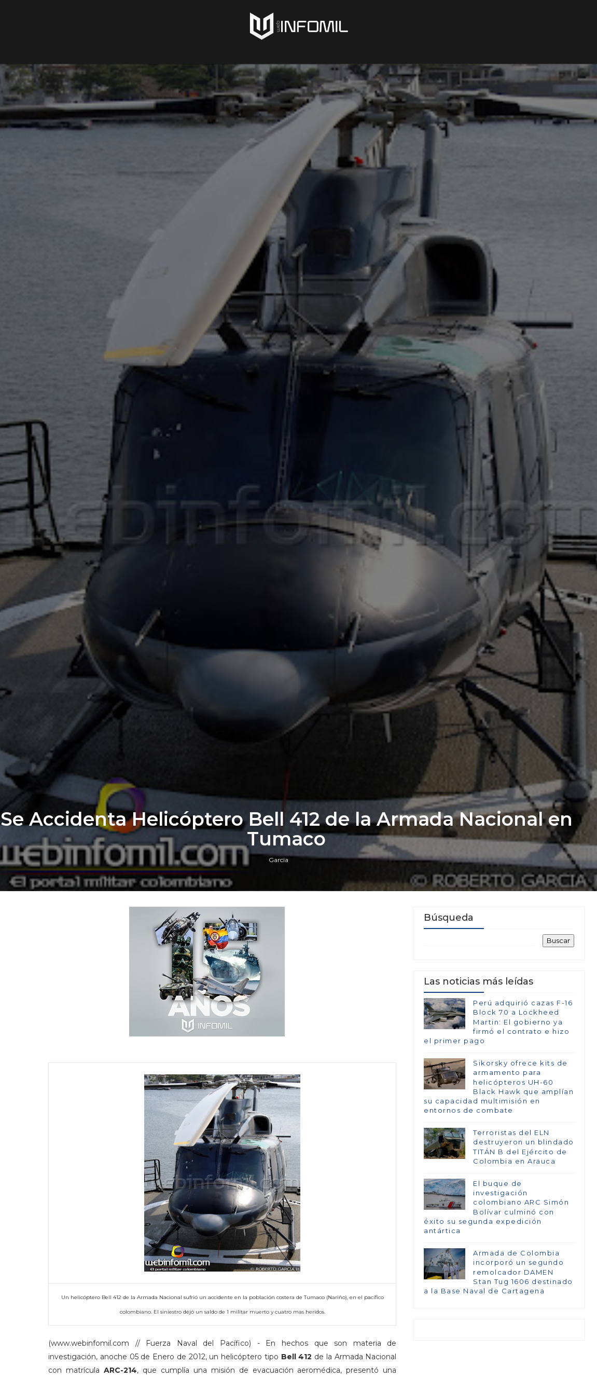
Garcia (278, 860)
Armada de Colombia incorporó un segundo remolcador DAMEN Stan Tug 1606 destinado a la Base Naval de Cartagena (498, 1272)
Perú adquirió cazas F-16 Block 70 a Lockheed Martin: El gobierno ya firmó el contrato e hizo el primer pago (498, 1022)
